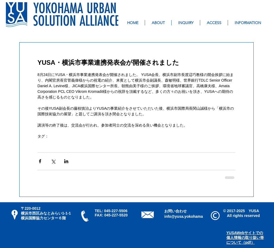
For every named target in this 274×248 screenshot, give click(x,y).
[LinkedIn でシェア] (66, 161)
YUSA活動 (46, 144)
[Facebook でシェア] (40, 161)
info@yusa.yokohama (183, 216)
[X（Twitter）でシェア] (53, 161)
